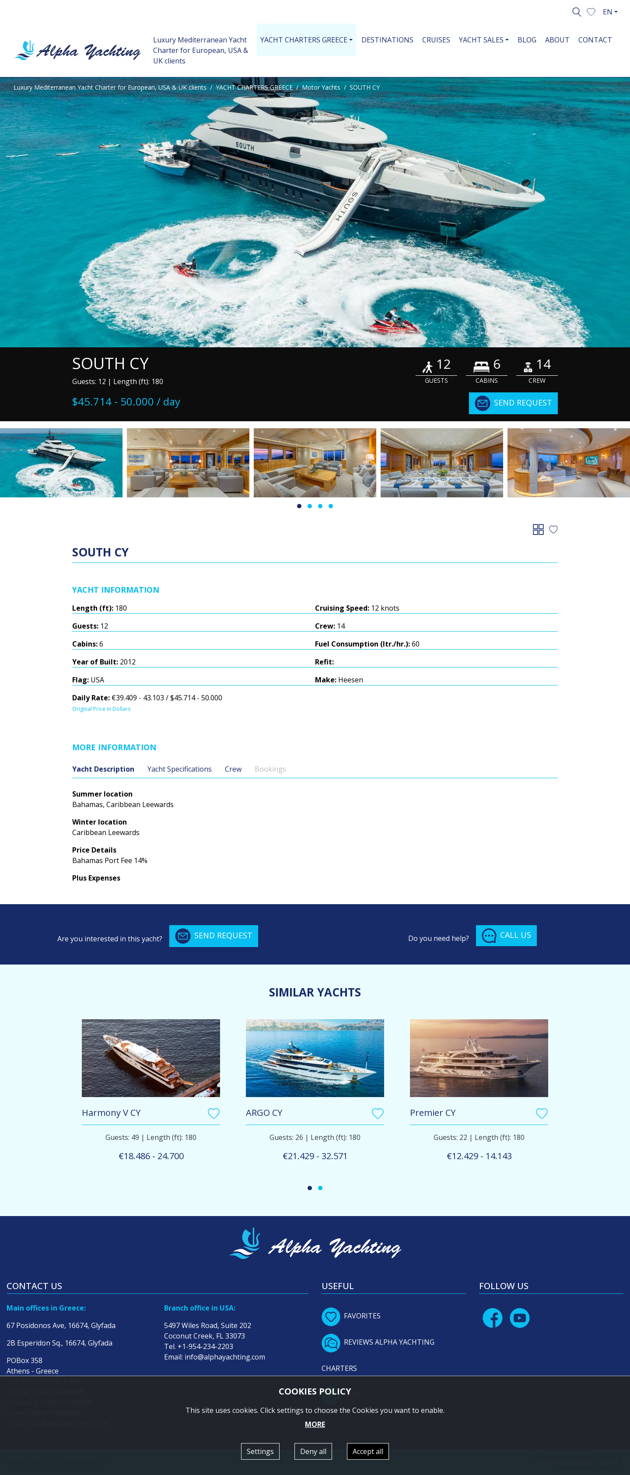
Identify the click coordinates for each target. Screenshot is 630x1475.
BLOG (527, 40)
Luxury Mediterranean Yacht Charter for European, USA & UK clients (200, 50)
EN (607, 12)
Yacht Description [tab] (103, 769)
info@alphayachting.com (225, 1357)
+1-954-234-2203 (205, 1346)
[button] (591, 11)
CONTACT (595, 40)
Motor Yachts (321, 87)
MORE (315, 1424)
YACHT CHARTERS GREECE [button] (303, 40)
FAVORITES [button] (351, 1316)
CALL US (506, 935)
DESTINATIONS (387, 40)
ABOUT (557, 40)
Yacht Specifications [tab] (179, 769)
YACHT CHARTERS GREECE (254, 87)
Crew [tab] (233, 769)
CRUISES (436, 40)
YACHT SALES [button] (481, 40)
